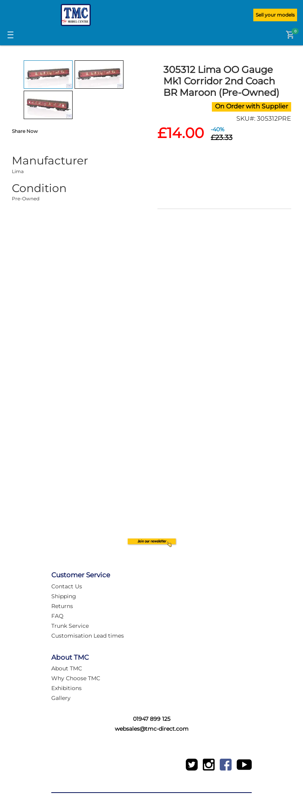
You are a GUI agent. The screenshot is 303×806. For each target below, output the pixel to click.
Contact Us (66, 586)
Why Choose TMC (75, 678)
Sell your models (275, 15)
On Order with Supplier (251, 106)
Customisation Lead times (87, 635)
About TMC (66, 668)
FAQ (57, 615)
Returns (62, 606)
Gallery (61, 698)
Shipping (63, 596)
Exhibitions (66, 688)
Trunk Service (70, 625)
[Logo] (76, 15)
